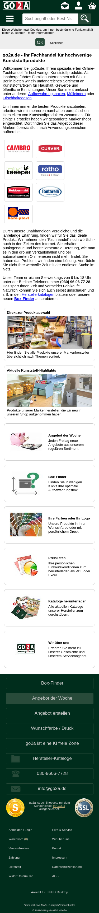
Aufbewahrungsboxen (46, 94)
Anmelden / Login (20, 829)
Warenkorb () (18, 839)
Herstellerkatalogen (38, 294)
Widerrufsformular (21, 876)
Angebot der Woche (52, 698)
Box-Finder (24, 299)
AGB (55, 876)
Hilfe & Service (62, 829)
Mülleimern (76, 94)
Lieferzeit (15, 866)
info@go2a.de (52, 788)
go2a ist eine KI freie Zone (52, 743)
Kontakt (57, 848)
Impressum (59, 857)
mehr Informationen (41, 32)
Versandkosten (19, 848)
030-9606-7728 (52, 773)
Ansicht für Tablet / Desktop (49, 892)
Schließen (56, 42)
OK (40, 42)
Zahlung (14, 857)
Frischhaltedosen (17, 98)
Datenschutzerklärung (67, 866)
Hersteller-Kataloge (52, 758)
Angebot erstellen (52, 713)
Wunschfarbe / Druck (52, 728)
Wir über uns (60, 839)
